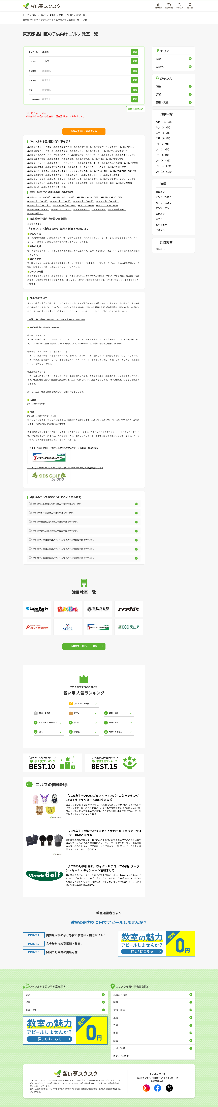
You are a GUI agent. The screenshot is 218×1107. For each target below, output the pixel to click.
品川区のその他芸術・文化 (53, 186)
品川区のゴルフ (77, 150)
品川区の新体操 (81, 146)
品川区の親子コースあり (38, 209)
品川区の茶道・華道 (105, 182)
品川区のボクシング (115, 158)
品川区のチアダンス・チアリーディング (118, 178)
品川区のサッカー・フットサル (104, 146)
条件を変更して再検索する (84, 131)
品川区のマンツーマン (61, 209)
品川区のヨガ (107, 154)
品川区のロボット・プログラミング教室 (70, 170)
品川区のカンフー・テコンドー (62, 162)
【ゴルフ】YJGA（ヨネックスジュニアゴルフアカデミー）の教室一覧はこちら (62, 448)
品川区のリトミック (36, 178)
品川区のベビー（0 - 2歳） (39, 197)
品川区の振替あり (81, 209)
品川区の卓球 (62, 150)
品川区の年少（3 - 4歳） (64, 197)
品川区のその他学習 (54, 174)
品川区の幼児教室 (35, 166)
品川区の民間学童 (35, 174)
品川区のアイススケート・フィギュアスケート (48, 154)
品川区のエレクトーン (91, 174)
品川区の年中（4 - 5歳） (88, 197)
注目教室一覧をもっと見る (84, 646)
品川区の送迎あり (35, 213)
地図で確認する (135, 109)
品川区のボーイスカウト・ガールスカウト (87, 166)
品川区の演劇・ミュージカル (60, 182)
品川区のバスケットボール (116, 150)
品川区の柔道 (54, 158)
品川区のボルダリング (126, 154)
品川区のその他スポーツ (88, 162)
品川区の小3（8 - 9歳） (83, 201)
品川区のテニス (127, 146)
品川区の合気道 (83, 158)
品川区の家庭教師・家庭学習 (123, 170)
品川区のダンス (91, 178)
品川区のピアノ (73, 174)
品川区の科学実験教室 (55, 166)
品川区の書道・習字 (117, 166)
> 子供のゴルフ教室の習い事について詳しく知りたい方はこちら (56, 319)
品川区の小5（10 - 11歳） (39, 205)
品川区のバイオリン (57, 178)
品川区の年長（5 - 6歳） (112, 197)
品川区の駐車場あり (117, 209)
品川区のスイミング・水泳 (39, 146)
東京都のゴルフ (34, 223)
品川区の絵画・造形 (84, 182)
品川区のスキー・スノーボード (85, 154)
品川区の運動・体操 (63, 146)
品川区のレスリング (36, 162)
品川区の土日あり (86, 205)
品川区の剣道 (68, 158)
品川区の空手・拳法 (36, 158)
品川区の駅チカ (99, 209)
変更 (136, 51)
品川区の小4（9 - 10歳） (107, 201)
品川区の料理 (33, 186)
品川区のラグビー (94, 150)
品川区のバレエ (75, 178)
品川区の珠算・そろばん (38, 170)
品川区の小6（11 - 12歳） (64, 205)
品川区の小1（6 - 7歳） (37, 201)
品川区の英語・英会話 (112, 162)
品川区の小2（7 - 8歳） (60, 201)
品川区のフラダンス (36, 182)
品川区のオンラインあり (107, 205)
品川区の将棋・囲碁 (99, 170)
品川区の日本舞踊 (124, 182)
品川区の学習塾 (131, 162)
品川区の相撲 (98, 158)
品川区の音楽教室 (111, 174)
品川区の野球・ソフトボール (40, 150)
